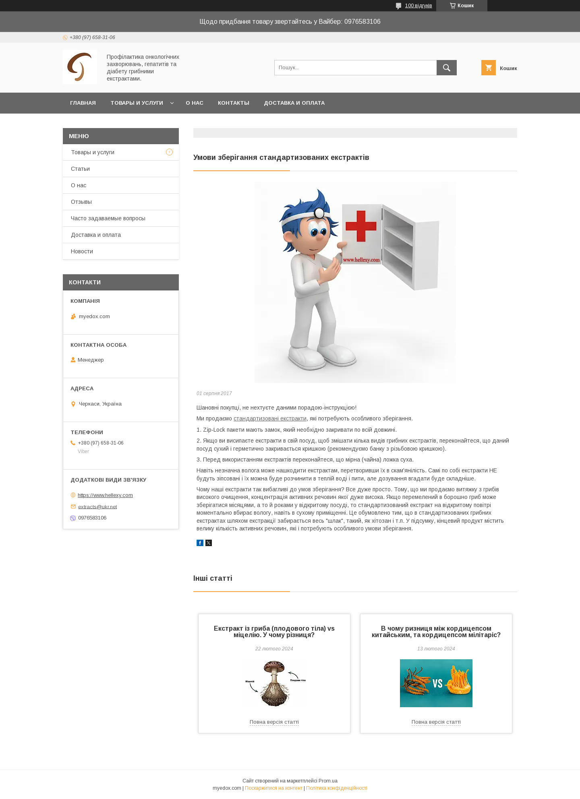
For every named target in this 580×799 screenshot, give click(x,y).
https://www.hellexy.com (105, 495)
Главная (83, 103)
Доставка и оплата (294, 103)
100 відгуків (418, 5)
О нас (194, 103)
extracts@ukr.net (97, 506)
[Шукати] (447, 67)
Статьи (80, 169)
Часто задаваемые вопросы (108, 218)
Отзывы (81, 202)
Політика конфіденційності (336, 788)
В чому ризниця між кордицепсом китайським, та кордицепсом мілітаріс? (436, 631)
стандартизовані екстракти (270, 418)
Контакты (233, 103)
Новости (82, 251)
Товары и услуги (136, 103)
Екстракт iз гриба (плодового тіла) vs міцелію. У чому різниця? (274, 631)
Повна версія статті (274, 722)
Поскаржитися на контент (273, 788)
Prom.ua (328, 781)
